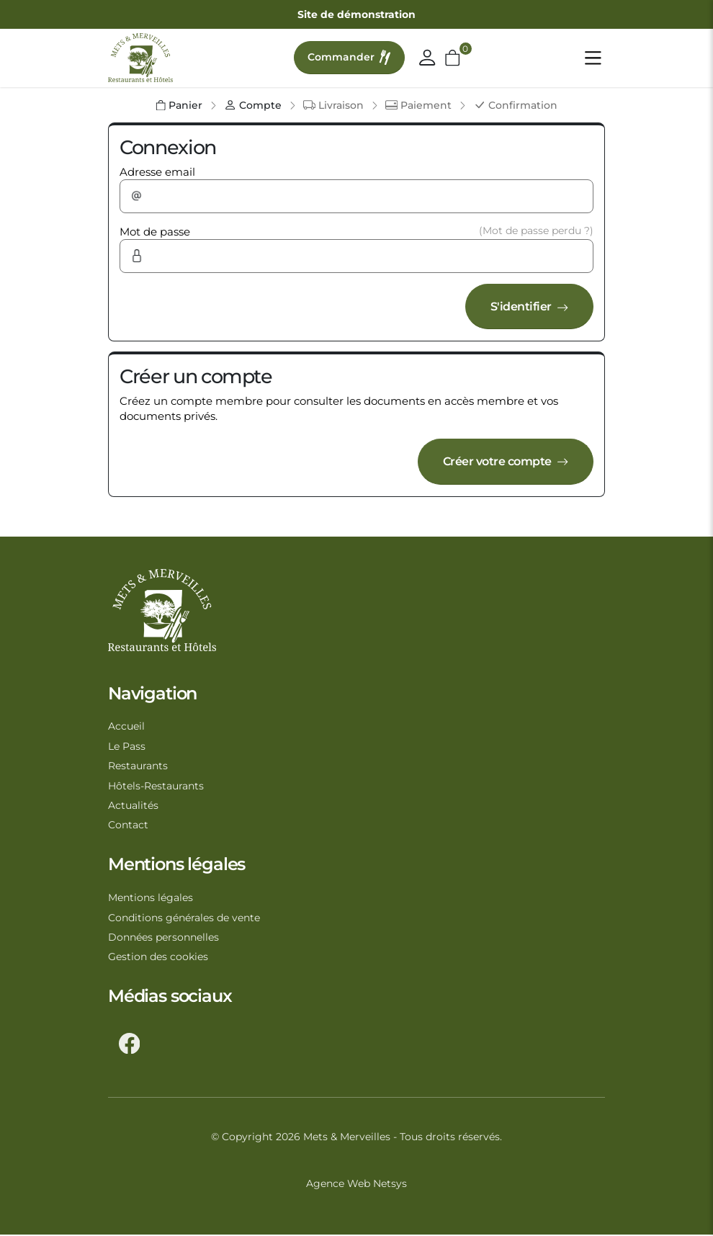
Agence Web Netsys (356, 1184)
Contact (128, 826)
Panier (179, 105)
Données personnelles (163, 937)
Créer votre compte (500, 461)
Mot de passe (155, 231)
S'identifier (527, 306)
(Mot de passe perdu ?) (536, 230)
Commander (350, 58)
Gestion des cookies (158, 957)
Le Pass (126, 746)
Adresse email (157, 172)
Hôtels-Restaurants (156, 786)
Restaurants (138, 766)
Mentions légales (150, 898)
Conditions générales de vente (184, 918)
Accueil (126, 726)
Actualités (133, 806)
